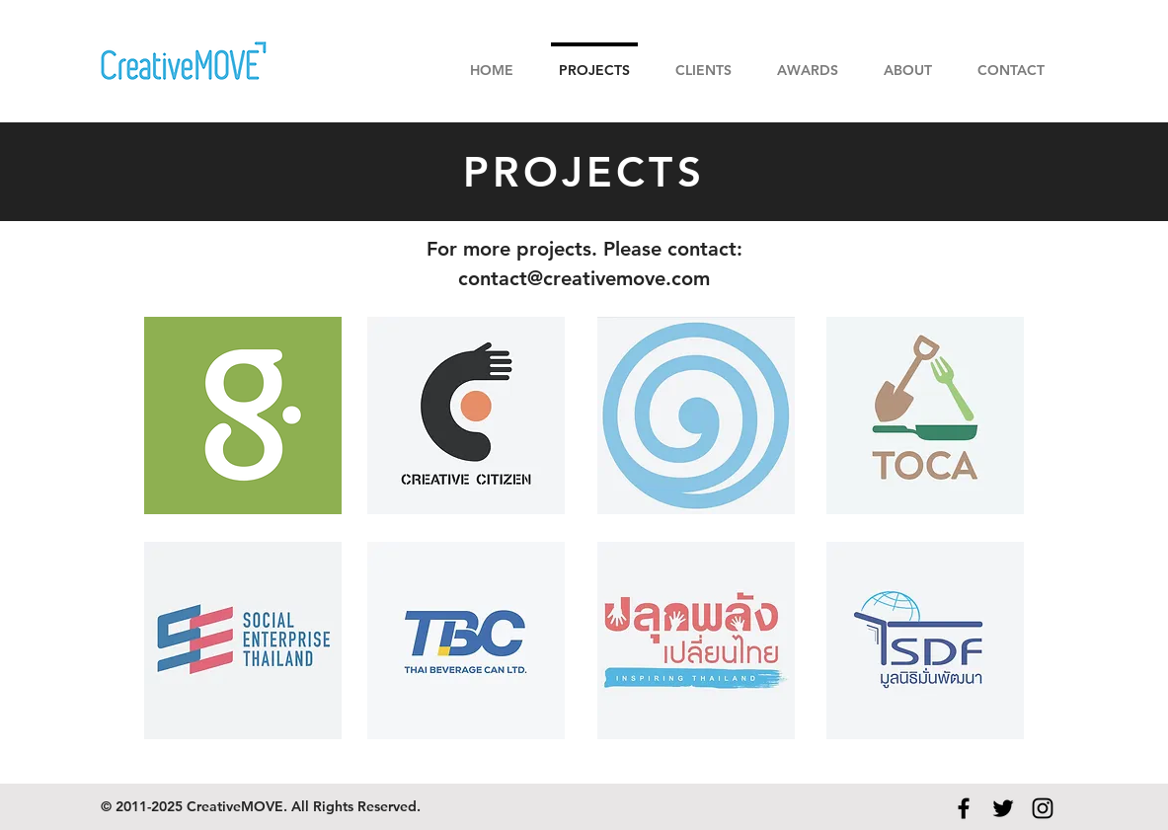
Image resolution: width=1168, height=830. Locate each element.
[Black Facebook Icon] (963, 808)
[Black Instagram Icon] (1042, 808)
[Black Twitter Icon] (1003, 808)
